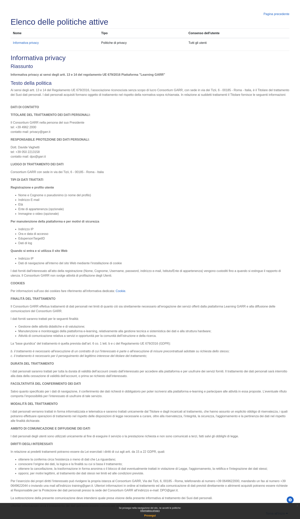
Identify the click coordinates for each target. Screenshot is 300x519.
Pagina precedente (276, 14)
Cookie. (121, 291)
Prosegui (150, 515)
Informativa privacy (150, 510)
